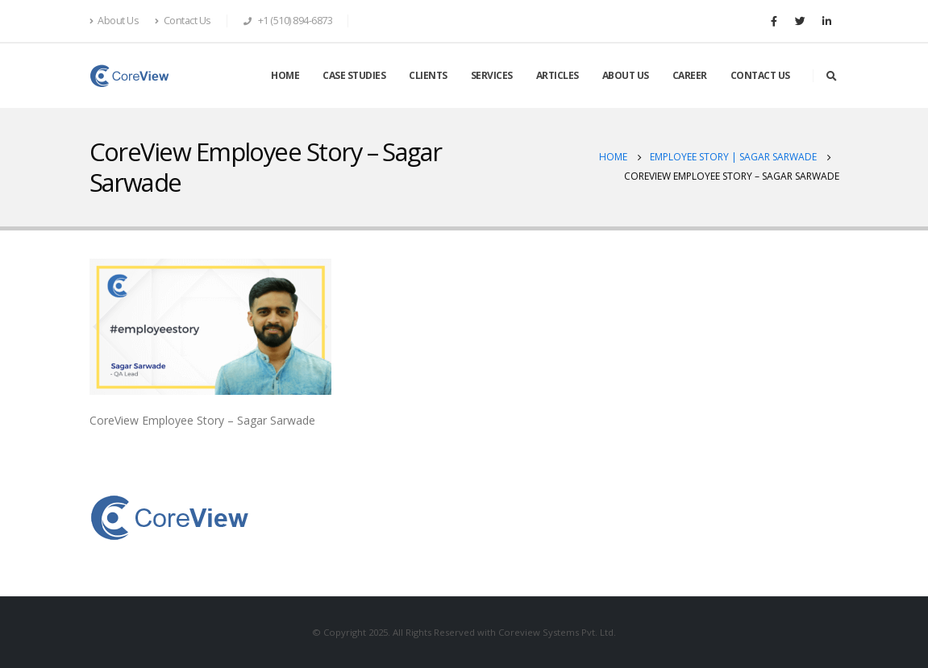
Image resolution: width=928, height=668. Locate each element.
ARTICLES (557, 75)
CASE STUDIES (354, 75)
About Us (114, 20)
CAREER (689, 75)
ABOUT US (625, 75)
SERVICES (492, 75)
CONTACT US (760, 75)
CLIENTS (428, 75)
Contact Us (183, 20)
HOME (285, 75)
